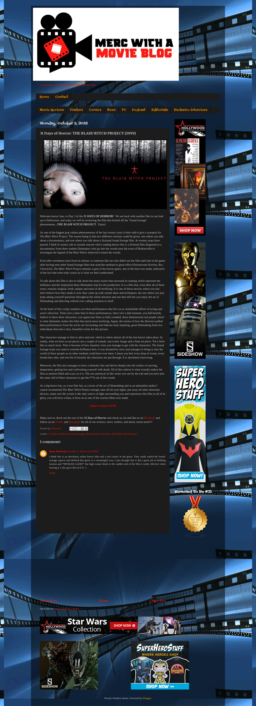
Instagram (74, 421)
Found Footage (77, 433)
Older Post (158, 601)
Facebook (149, 417)
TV (124, 110)
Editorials (159, 110)
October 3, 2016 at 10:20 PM (83, 451)
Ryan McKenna (58, 451)
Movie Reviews (52, 110)
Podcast (138, 110)
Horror (89, 433)
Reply (52, 472)
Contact (61, 97)
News (111, 110)
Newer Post (48, 601)
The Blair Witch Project (124, 433)
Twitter (59, 421)
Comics (95, 110)
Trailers (76, 110)
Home (44, 97)
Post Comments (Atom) (66, 608)
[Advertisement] (103, 566)
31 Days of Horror (57, 433)
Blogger (147, 698)
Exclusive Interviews (190, 110)
